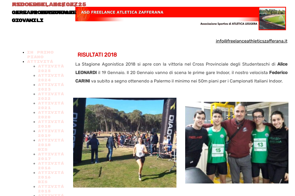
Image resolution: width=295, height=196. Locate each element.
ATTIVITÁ (40, 61)
